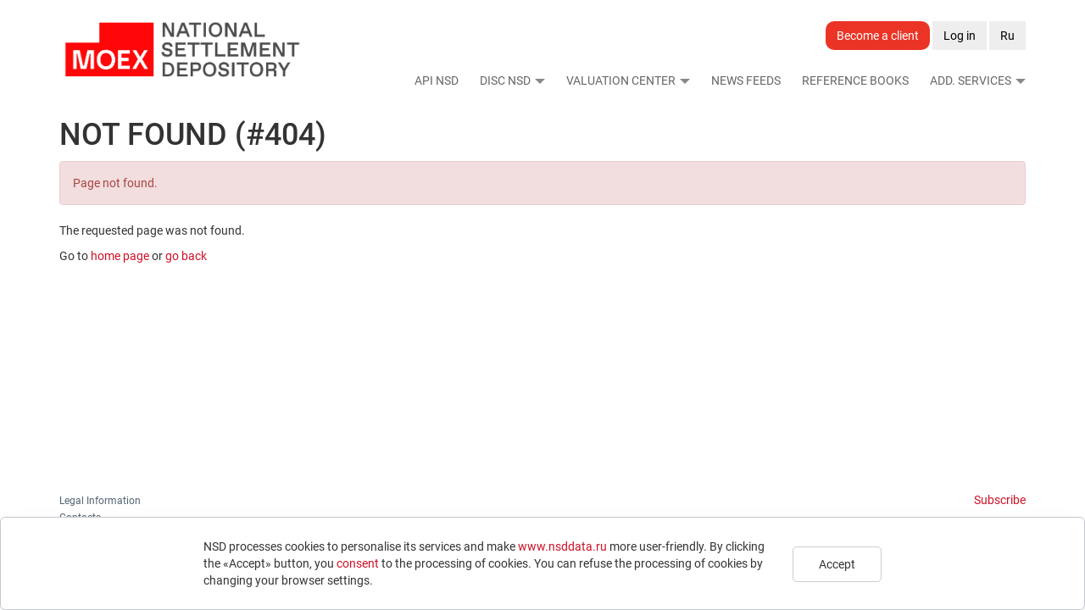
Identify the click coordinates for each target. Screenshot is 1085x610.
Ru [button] (1007, 35)
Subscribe (1000, 500)
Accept (837, 564)
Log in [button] (959, 35)
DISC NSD (505, 80)
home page (120, 256)
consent (358, 563)
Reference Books (855, 80)
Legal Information (100, 501)
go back (186, 256)
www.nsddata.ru (562, 546)
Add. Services (970, 80)
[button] (539, 80)
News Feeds (746, 80)
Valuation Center (621, 80)
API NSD (437, 80)
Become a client (878, 35)
